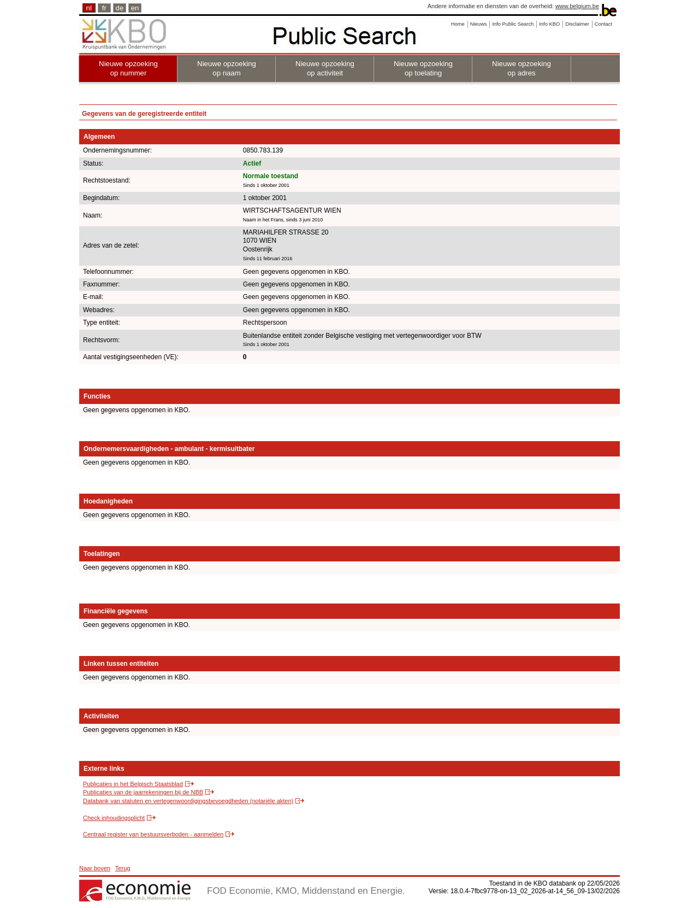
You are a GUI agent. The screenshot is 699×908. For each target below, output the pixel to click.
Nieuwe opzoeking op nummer (128, 68)
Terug (123, 868)
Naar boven (94, 868)
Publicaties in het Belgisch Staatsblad (133, 784)
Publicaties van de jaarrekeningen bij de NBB (143, 792)
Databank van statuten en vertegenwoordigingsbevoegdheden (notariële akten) (188, 801)
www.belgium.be (577, 6)
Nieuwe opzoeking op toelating (423, 68)
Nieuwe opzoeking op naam (226, 68)
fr (104, 8)
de (120, 8)
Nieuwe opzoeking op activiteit (324, 68)
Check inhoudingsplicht (114, 818)
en (135, 8)
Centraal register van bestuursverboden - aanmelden (153, 834)
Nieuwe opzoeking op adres (521, 68)
